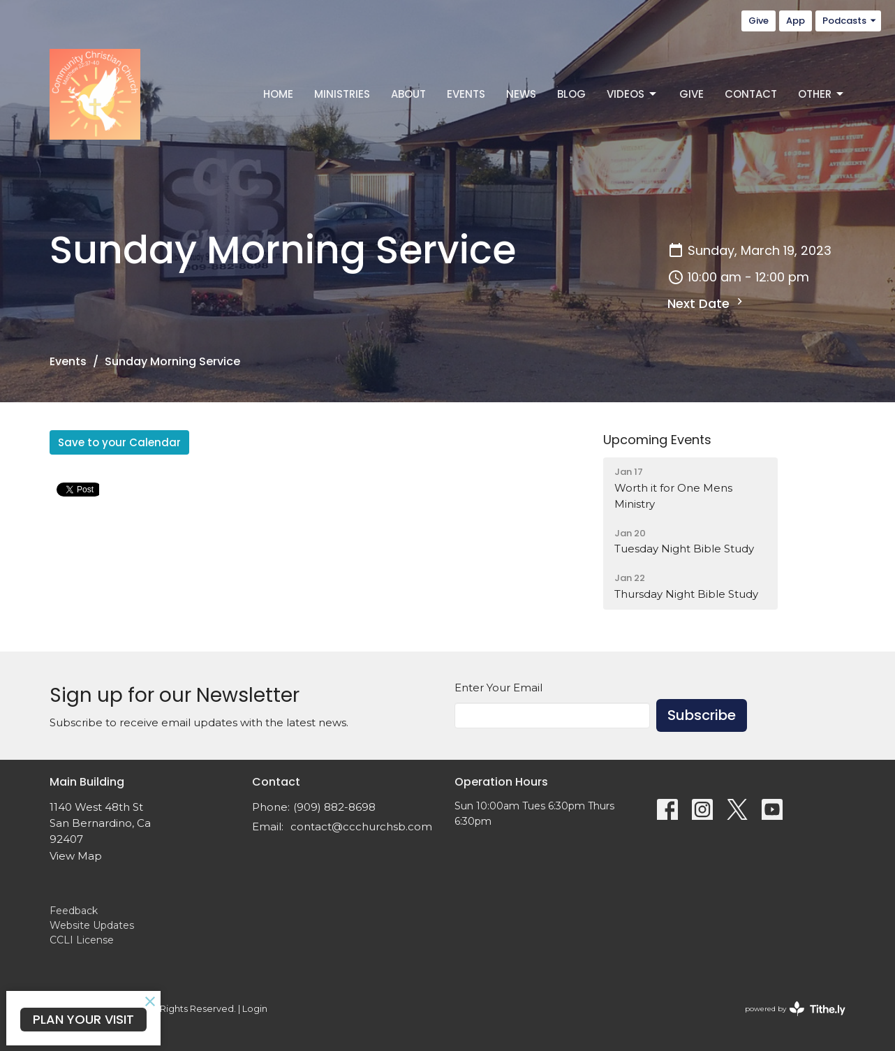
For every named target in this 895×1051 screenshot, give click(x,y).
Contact (751, 94)
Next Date (706, 303)
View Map (76, 855)
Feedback (74, 910)
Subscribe (701, 715)
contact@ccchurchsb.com (361, 826)
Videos (632, 94)
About (408, 94)
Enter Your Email (498, 687)
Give (758, 20)
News (521, 94)
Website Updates (92, 925)
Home (278, 94)
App (795, 20)
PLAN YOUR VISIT (83, 1019)
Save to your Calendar (119, 442)
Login (254, 1009)
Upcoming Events (657, 439)
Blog (571, 94)
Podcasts (850, 20)
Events (466, 94)
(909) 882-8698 (334, 807)
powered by (795, 1008)
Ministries (342, 94)
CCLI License (82, 940)
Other (821, 94)
